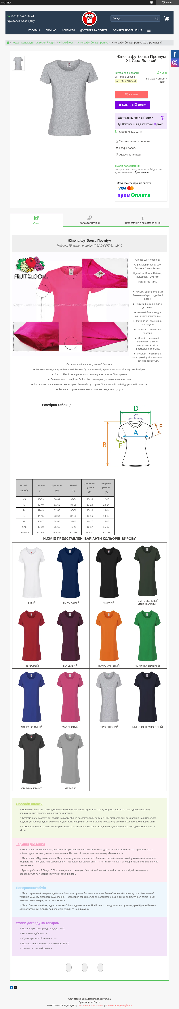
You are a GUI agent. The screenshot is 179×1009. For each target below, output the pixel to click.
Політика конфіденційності (118, 1005)
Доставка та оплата (93, 30)
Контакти (68, 30)
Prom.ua (106, 999)
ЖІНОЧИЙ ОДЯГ (46, 42)
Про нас (51, 30)
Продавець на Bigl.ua (89, 1002)
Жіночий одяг (66, 42)
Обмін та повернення (127, 30)
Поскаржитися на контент (91, 1005)
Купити (133, 94)
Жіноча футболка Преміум (92, 42)
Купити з (134, 105)
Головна (34, 30)
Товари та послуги (22, 42)
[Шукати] (157, 18)
